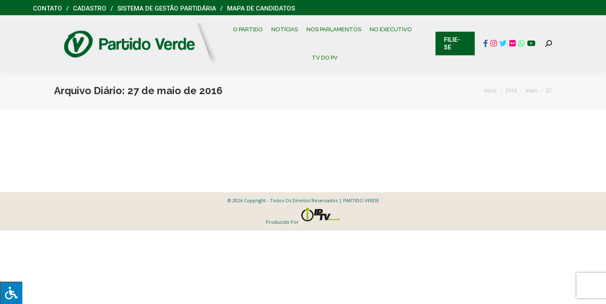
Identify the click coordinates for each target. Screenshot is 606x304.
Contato (47, 8)
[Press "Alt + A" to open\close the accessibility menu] (11, 293)
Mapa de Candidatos (261, 8)
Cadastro (89, 8)
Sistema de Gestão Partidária (166, 8)
